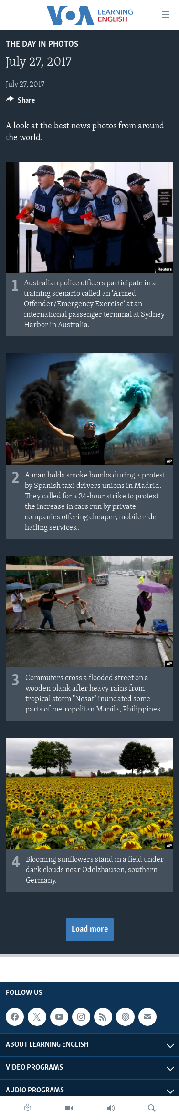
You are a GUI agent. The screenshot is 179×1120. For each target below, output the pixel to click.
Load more (90, 929)
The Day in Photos (42, 44)
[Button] (20, 103)
